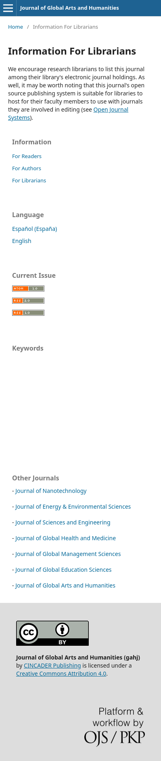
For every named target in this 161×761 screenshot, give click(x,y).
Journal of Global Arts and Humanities (69, 7)
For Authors (26, 168)
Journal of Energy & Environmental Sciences (73, 506)
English (21, 241)
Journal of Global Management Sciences (68, 554)
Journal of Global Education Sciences (63, 569)
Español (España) (34, 229)
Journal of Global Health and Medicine (65, 538)
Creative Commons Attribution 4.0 (61, 673)
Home (15, 26)
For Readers (27, 156)
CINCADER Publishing (52, 665)
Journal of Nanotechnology (50, 491)
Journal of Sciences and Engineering (62, 522)
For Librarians (29, 180)
